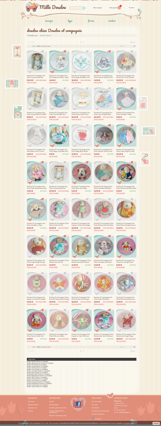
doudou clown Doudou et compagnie (37, 369)
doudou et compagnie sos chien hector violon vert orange (36, 335)
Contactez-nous (32, 408)
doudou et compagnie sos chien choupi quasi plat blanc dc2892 (58, 187)
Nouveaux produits (33, 404)
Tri (121, 46)
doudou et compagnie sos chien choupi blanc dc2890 (36, 113)
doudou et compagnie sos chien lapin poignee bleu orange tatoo (103, 113)
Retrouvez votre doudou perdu (57, 415)
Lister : (34, 46)
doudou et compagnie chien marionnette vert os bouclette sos (59, 224)
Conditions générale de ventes (57, 408)
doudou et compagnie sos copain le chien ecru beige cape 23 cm (36, 298)
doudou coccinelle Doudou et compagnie (38, 371)
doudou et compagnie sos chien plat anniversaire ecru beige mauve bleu (125, 298)
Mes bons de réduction (98, 414)
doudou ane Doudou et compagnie (37, 364)
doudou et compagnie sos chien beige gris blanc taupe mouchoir (59, 76)
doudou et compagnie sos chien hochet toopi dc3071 (103, 76)
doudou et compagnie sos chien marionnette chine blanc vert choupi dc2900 (81, 113)
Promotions (31, 401)
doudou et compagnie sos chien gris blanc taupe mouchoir (125, 113)
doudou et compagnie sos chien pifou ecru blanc (58, 335)
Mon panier (115, 7)
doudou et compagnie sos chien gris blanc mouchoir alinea (103, 261)
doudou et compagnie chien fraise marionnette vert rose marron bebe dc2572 (104, 224)
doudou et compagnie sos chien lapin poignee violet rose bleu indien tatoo (125, 150)
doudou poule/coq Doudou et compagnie (38, 382)
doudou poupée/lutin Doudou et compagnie (39, 383)
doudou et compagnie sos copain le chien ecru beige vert (81, 224)
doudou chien (45, 35)
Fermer (156, 423)
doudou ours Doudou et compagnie (37, 380)
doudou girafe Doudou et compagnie (37, 372)
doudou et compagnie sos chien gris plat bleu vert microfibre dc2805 (58, 113)
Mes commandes (96, 401)
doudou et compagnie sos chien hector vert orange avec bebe (81, 298)
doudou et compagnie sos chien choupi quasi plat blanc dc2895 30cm (36, 76)
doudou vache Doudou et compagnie (37, 386)
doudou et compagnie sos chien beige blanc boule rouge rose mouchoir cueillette (81, 150)
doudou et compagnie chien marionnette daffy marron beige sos (81, 261)
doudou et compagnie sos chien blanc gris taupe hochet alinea (81, 187)
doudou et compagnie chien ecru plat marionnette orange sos (59, 298)
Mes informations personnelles (100, 411)
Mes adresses (95, 408)
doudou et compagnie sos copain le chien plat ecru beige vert (81, 335)
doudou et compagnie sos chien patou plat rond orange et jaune (103, 298)
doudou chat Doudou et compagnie (37, 368)
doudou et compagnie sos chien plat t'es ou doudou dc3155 (125, 76)
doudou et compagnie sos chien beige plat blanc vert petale (81, 76)
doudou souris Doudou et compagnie (37, 385)
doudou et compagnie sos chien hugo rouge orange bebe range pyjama (36, 261)
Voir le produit (53, 82)
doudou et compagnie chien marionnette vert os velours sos (104, 335)
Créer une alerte (31, 82)
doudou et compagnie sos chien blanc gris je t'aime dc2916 (36, 150)
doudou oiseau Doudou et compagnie (37, 378)
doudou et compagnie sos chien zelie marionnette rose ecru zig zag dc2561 (37, 187)
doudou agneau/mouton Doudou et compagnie (40, 363)
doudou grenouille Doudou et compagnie (38, 374)
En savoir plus (128, 423)
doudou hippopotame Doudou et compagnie (39, 375)
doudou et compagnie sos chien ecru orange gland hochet (125, 261)
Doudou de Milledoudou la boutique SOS (56, 411)
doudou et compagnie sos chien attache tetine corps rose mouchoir (103, 150)
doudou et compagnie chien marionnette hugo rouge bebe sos (126, 335)
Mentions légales (54, 404)
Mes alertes (96, 418)
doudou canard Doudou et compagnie (37, 366)
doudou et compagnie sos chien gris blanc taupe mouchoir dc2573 (36, 224)
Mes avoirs (95, 404)
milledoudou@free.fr (124, 412)
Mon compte (97, 7)
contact (131, 8)
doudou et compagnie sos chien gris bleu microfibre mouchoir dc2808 (103, 187)
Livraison (51, 401)
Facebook (78, 404)
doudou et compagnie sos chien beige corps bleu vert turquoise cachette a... (58, 150)
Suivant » (132, 42)
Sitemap (30, 411)
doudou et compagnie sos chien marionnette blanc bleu (126, 187)
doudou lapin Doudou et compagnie (37, 377)
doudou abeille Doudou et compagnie (37, 361)
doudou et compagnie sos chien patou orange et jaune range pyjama (126, 224)
